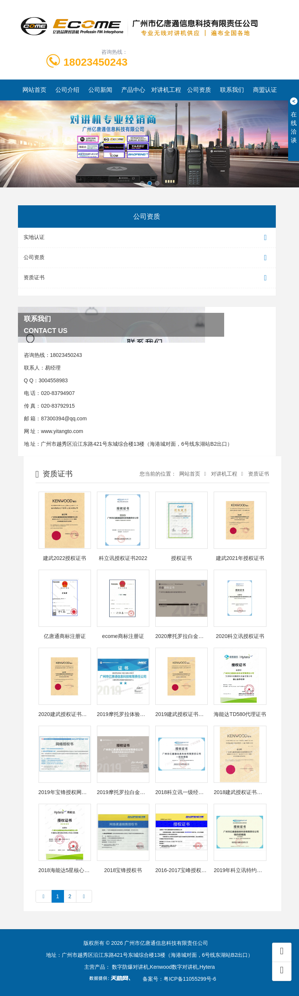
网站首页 (34, 90)
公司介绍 (67, 90)
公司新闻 (100, 90)
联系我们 (232, 90)
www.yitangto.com (62, 431)
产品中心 (133, 90)
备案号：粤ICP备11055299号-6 (179, 979)
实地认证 (147, 237)
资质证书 (147, 278)
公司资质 (199, 90)
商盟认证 (265, 90)
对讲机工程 (166, 90)
